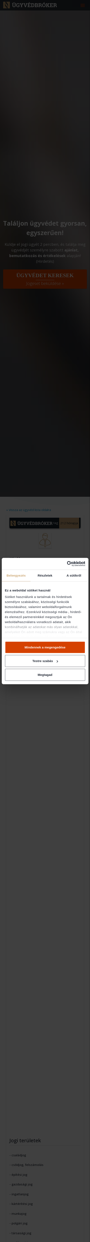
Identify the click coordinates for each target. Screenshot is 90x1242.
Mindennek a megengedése (45, 647)
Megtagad (45, 674)
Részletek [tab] (45, 575)
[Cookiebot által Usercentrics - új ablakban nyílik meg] (66, 564)
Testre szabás (45, 661)
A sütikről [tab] (74, 575)
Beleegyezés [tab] (16, 575)
